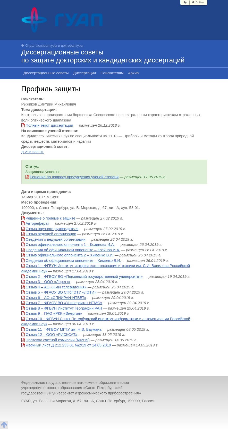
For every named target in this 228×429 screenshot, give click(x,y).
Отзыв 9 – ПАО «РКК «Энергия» (54, 313)
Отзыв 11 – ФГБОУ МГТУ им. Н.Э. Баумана (64, 329)
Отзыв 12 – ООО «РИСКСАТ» (52, 335)
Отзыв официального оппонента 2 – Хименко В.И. (70, 255)
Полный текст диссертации (49, 125)
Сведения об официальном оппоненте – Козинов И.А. (73, 250)
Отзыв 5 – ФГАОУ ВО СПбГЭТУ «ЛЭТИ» (61, 292)
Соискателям (112, 73)
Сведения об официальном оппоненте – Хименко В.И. (73, 260)
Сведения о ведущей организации (56, 239)
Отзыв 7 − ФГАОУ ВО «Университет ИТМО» (64, 303)
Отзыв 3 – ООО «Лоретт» (48, 282)
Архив (133, 73)
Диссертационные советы (46, 73)
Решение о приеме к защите (50, 218)
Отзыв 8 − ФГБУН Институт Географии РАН (64, 308)
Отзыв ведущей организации (51, 234)
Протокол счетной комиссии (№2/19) (58, 340)
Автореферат (37, 223)
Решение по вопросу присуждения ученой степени (74, 177)
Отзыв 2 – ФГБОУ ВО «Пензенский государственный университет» (84, 276)
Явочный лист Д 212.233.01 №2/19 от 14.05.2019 (68, 345)
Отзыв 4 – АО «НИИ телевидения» (56, 287)
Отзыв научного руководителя (52, 229)
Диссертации (84, 73)
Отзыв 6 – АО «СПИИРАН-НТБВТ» (56, 298)
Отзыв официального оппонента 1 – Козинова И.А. (70, 244)
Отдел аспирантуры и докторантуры (52, 45)
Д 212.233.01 (32, 152)
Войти (198, 2)
